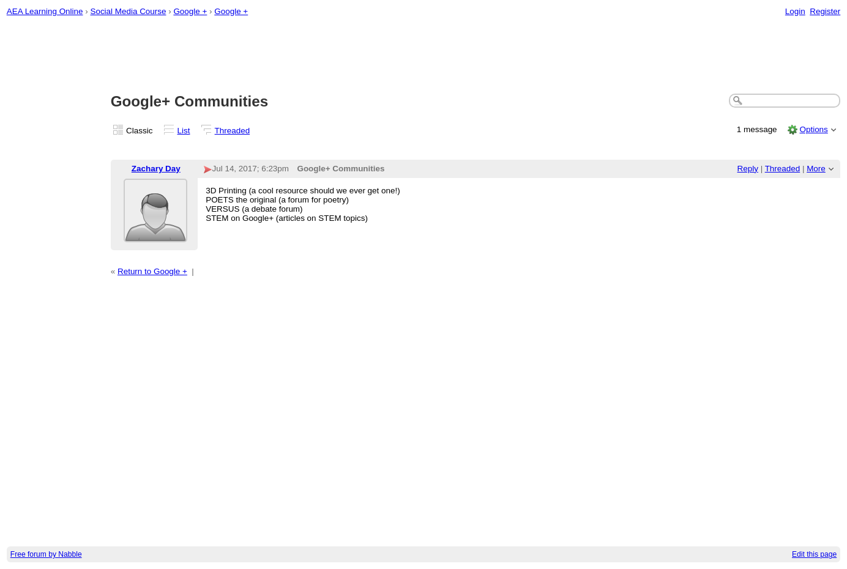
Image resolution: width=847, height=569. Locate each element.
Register (825, 11)
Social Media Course (128, 11)
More (816, 168)
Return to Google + (152, 271)
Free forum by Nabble (46, 554)
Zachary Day (156, 168)
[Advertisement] (423, 55)
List (183, 130)
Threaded (232, 130)
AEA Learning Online (45, 11)
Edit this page (814, 554)
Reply (747, 168)
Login (795, 11)
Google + (190, 11)
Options (813, 129)
